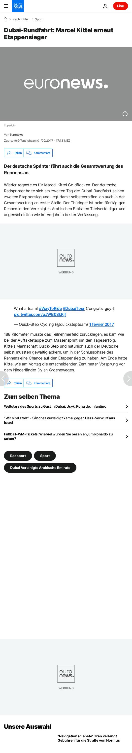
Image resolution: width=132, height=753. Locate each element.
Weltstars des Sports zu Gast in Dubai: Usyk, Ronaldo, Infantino (55, 406)
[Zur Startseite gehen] (18, 6)
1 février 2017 (101, 324)
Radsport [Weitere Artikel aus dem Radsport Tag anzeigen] (18, 456)
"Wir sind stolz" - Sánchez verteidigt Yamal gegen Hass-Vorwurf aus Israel (59, 420)
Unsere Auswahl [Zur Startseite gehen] (27, 726)
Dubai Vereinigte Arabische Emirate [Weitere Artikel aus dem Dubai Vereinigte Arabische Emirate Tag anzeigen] (40, 467)
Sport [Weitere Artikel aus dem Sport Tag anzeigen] (45, 456)
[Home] (5, 19)
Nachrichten (21, 19)
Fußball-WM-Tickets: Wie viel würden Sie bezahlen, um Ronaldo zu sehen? (58, 436)
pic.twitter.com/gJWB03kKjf (40, 314)
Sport (38, 19)
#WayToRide (50, 308)
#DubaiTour (74, 308)
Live (120, 6)
